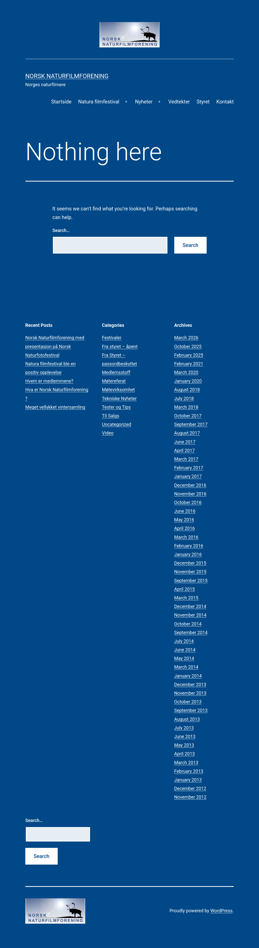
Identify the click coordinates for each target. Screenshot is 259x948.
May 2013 (184, 745)
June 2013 (185, 736)
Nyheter (144, 102)
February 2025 (188, 355)
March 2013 (186, 762)
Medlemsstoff (116, 372)
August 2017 (187, 433)
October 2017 (188, 415)
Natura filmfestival (98, 102)
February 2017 (188, 467)
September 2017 (191, 424)
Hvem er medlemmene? (49, 381)
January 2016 (188, 554)
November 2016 (190, 493)
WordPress (221, 910)
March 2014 (186, 667)
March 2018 (186, 407)
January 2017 (188, 476)
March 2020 (186, 372)
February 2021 (188, 363)
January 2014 (188, 675)
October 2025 (188, 346)
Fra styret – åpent (120, 346)
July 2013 (184, 727)
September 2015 (191, 580)
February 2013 (188, 771)
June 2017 (185, 441)
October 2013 (188, 701)
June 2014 (185, 649)
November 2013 (190, 693)
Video (108, 433)
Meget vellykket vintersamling (55, 407)
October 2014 (188, 624)
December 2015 (190, 563)
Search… (61, 230)
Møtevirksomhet (118, 389)
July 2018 (184, 398)
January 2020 (188, 381)
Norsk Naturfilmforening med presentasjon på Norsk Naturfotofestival (54, 346)
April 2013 (184, 753)
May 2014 (184, 658)
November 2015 (190, 571)
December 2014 (190, 606)
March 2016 (186, 537)
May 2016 (184, 519)
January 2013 (188, 779)
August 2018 (187, 389)
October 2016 (188, 502)
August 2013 (187, 719)
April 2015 (184, 589)
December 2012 (190, 788)
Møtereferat (114, 381)
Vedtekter (179, 102)
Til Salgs (110, 415)
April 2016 (184, 528)
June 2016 (185, 511)
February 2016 (188, 545)
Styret (203, 102)
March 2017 (186, 459)
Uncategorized (116, 424)
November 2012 (190, 797)
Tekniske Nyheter (119, 398)
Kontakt (225, 102)
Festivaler (111, 337)
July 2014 (184, 641)
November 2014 (190, 615)
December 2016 (190, 485)
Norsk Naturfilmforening (67, 76)
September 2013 (191, 710)
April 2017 (184, 450)
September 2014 (191, 632)
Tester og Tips (116, 407)
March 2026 (186, 337)
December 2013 (190, 684)
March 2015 (186, 597)
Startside (61, 102)
